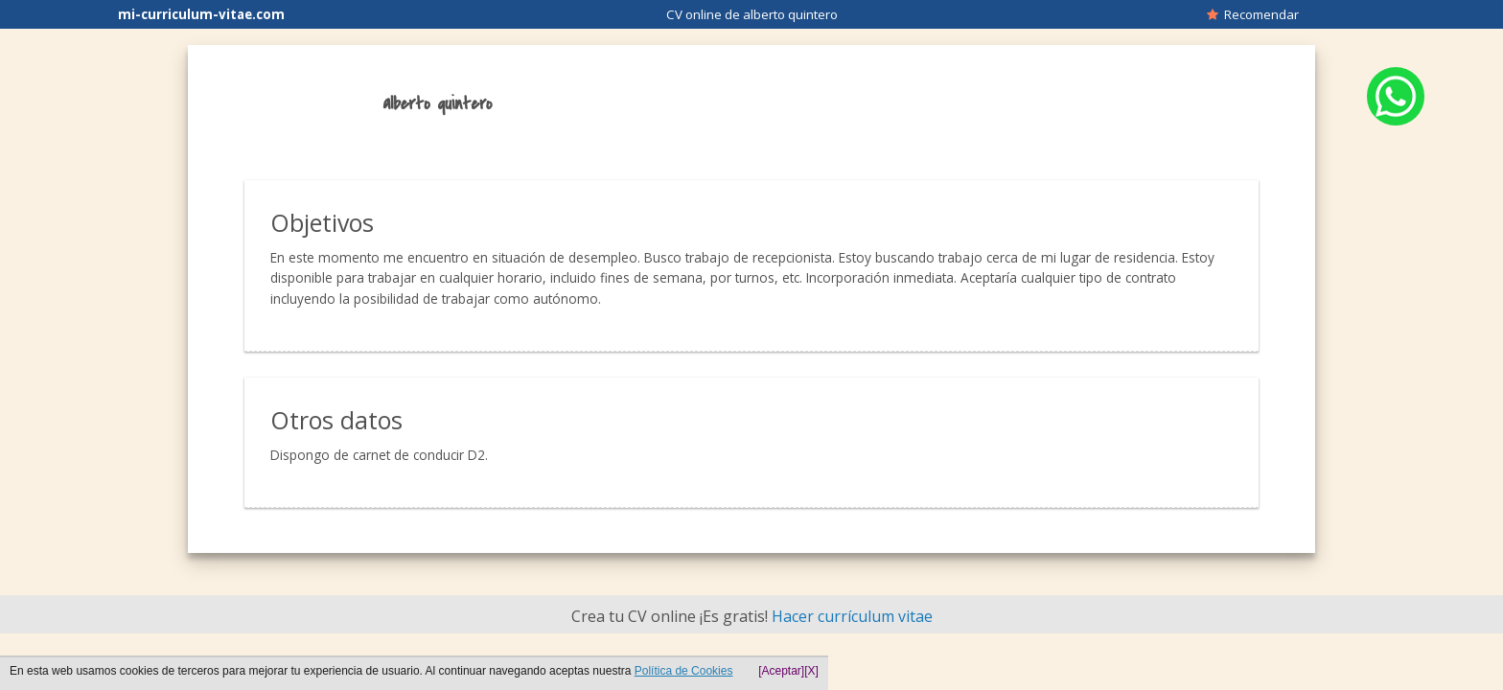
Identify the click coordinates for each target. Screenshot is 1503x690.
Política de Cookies (684, 671)
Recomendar (1253, 14)
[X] (811, 671)
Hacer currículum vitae (852, 616)
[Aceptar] (781, 671)
